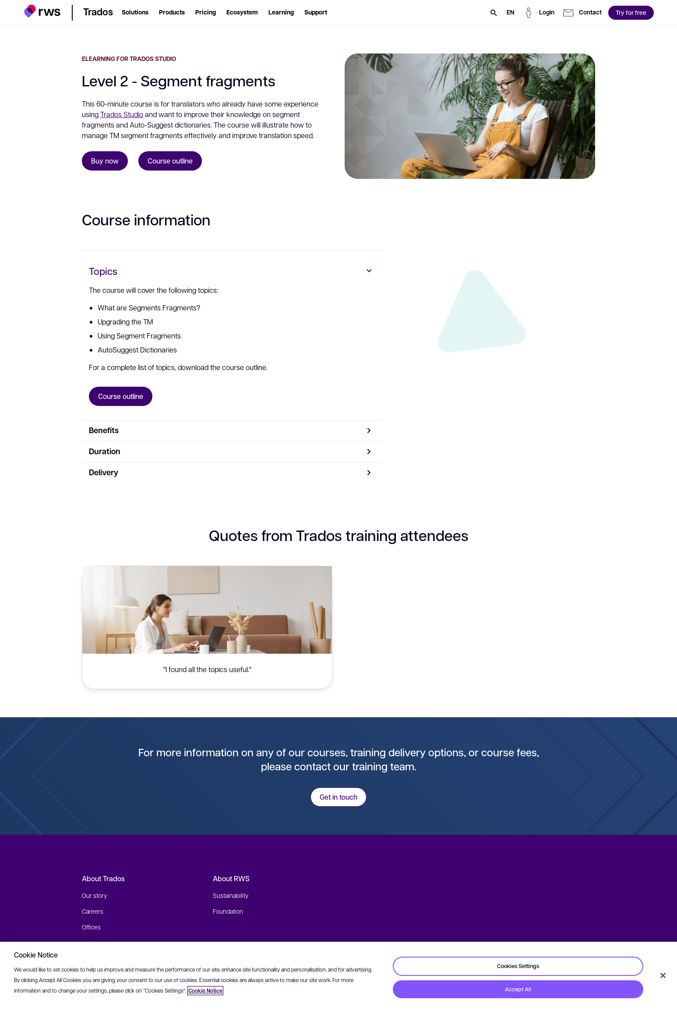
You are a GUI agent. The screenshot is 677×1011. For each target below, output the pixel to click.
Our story (94, 895)
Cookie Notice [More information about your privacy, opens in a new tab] (205, 990)
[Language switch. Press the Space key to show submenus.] (510, 12)
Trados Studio (121, 114)
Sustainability (230, 895)
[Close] (663, 975)
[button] (42, 11)
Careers (92, 911)
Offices (91, 927)
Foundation (228, 911)
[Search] (493, 12)
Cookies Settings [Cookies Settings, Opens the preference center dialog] (518, 966)
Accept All (518, 989)
